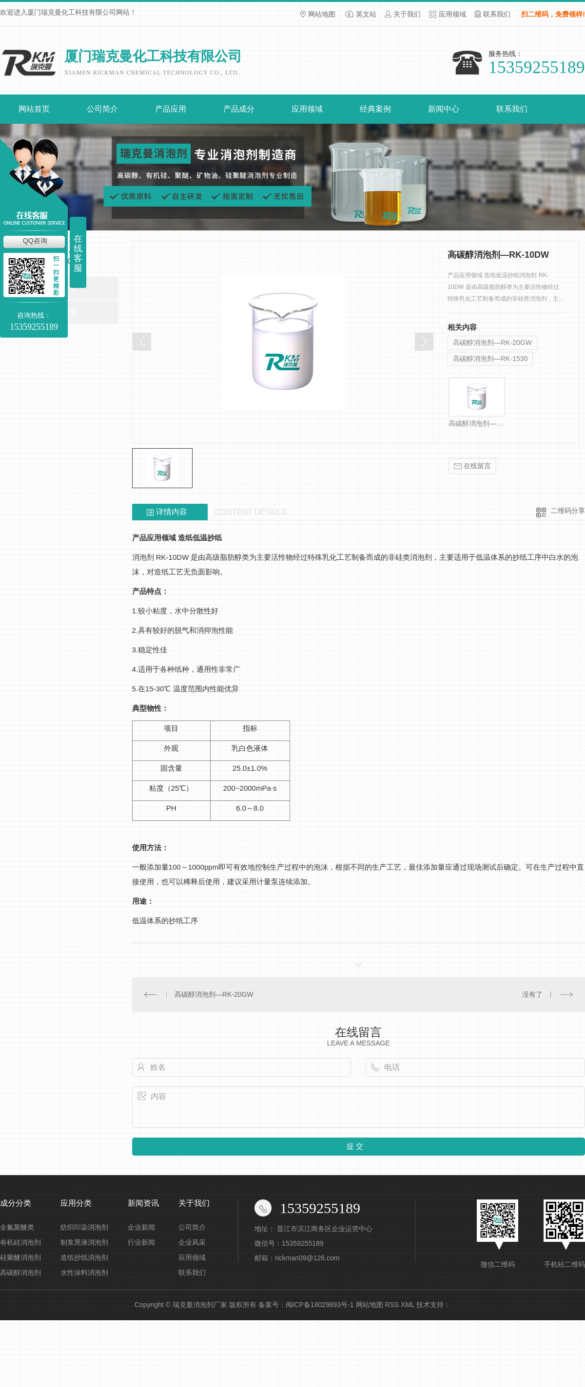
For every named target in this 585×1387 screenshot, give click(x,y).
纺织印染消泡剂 (84, 1227)
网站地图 (321, 14)
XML (407, 1305)
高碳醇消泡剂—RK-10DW (476, 423)
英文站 (366, 14)
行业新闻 (141, 1242)
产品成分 (238, 109)
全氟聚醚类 (17, 1227)
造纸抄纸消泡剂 (84, 1257)
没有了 (532, 994)
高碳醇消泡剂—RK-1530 (490, 358)
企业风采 (192, 1242)
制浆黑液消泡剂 (84, 1242)
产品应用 (170, 109)
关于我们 (407, 14)
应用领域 (452, 14)
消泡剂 (143, 557)
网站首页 (34, 109)
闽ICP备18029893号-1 (320, 1305)
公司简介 (102, 109)
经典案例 (375, 109)
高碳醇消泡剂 (20, 1272)
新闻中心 (443, 109)
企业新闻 (141, 1227)
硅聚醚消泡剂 (20, 1257)
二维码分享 (568, 510)
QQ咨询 (35, 241)
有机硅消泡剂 (20, 1242)
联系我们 (496, 14)
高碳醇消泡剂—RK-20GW (492, 342)
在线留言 (472, 466)
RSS (392, 1305)
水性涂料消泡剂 (84, 1272)
